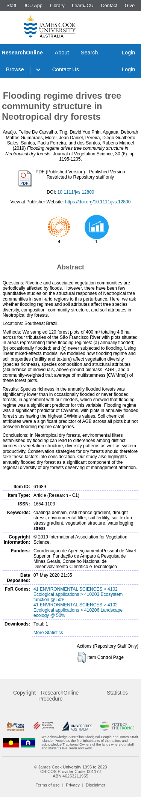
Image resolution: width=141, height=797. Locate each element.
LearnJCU (83, 5)
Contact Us (65, 69)
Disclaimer (95, 785)
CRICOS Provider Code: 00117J (70, 771)
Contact (109, 5)
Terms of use (48, 785)
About (62, 53)
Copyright (24, 693)
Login (128, 53)
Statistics (117, 693)
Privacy (73, 785)
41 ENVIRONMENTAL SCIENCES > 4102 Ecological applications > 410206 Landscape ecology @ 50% (78, 610)
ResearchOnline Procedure (58, 696)
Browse (15, 69)
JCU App (32, 5)
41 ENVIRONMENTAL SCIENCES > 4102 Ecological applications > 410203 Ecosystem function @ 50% (78, 594)
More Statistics (48, 632)
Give (130, 5)
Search (89, 53)
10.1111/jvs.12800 (75, 192)
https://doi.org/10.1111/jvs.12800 (97, 202)
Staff (11, 5)
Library (57, 5)
